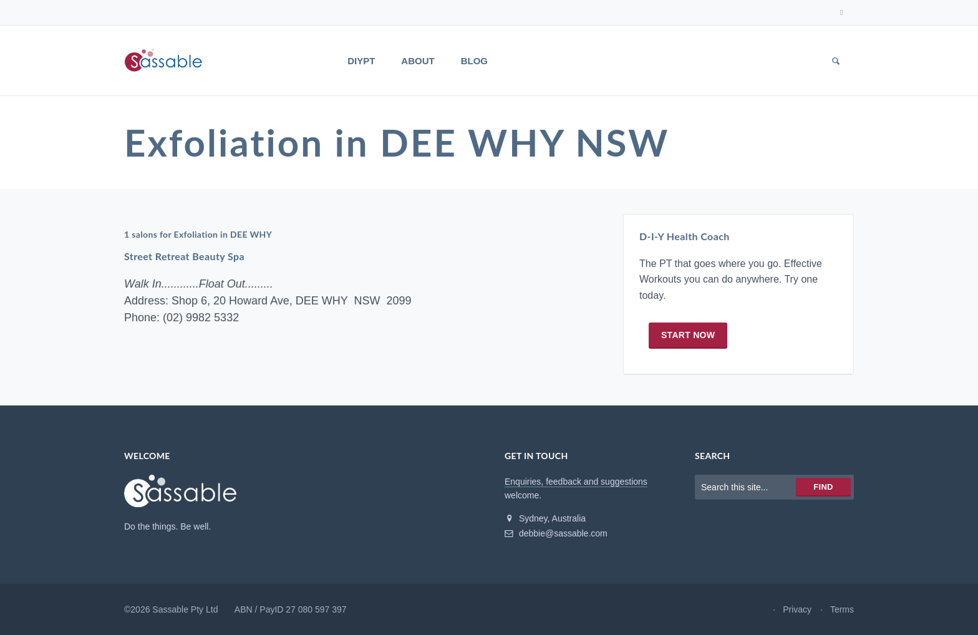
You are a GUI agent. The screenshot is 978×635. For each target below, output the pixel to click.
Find (823, 487)
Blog (474, 61)
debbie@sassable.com (556, 533)
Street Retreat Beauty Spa (184, 257)
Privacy (797, 609)
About (417, 61)
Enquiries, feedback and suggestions (576, 482)
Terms (842, 609)
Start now (688, 335)
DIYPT (361, 61)
